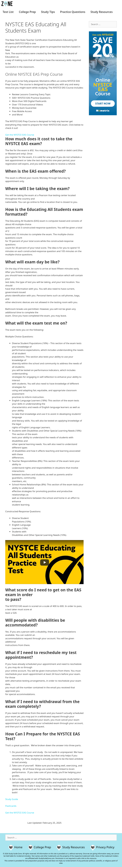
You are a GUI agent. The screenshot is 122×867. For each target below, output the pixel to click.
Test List (8, 12)
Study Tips (48, 12)
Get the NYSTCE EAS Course (19, 134)
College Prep (27, 12)
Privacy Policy (105, 847)
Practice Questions (72, 12)
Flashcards (10, 805)
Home (18, 847)
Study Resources (102, 12)
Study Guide (11, 799)
